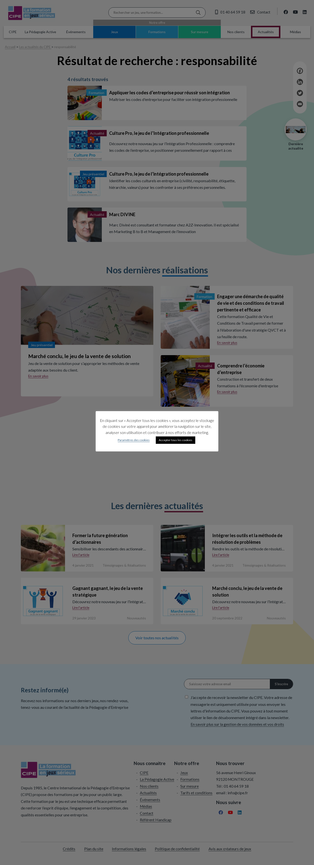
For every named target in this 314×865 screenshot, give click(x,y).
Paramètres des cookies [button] (134, 440)
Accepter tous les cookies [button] (175, 440)
